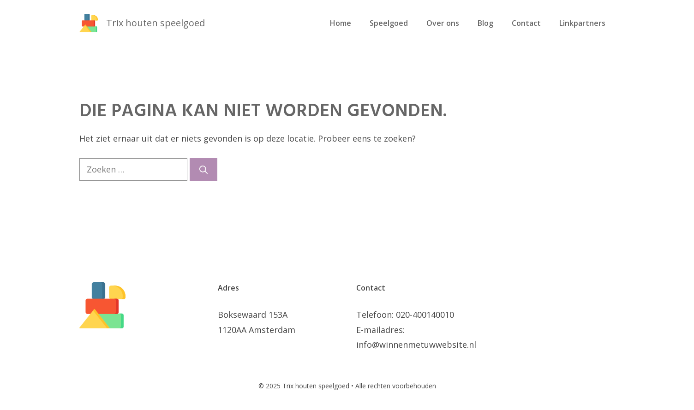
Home (340, 23)
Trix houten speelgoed (155, 23)
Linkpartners (582, 23)
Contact (526, 23)
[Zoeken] (203, 169)
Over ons (442, 23)
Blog (485, 23)
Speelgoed (389, 23)
